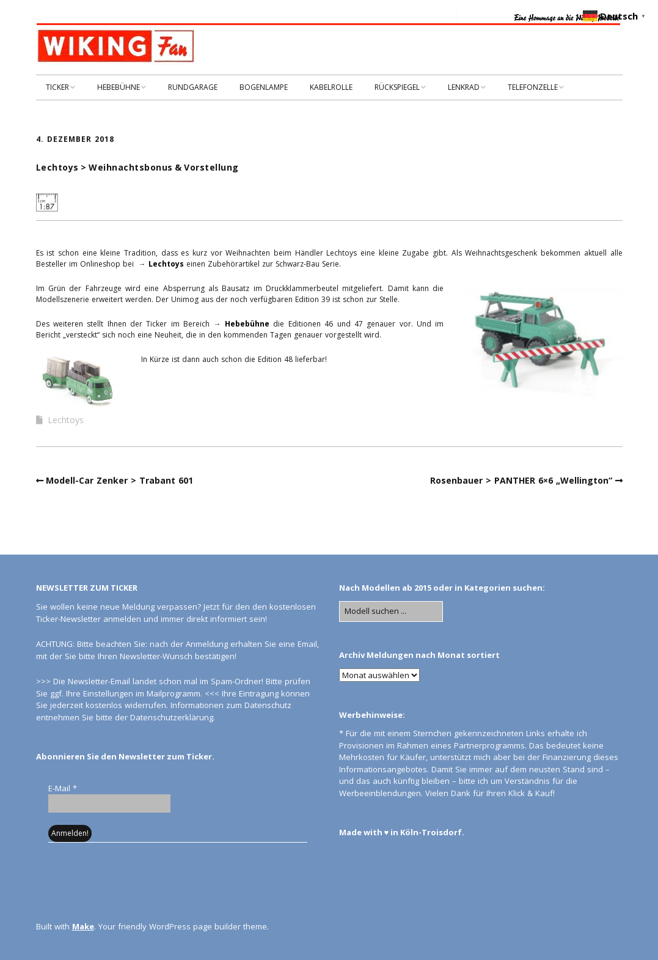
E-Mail (62, 788)
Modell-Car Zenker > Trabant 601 (119, 480)
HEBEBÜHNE (118, 87)
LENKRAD (464, 87)
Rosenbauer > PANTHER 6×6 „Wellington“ (521, 480)
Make (83, 926)
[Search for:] (391, 611)
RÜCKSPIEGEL (397, 87)
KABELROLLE (331, 87)
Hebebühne (247, 324)
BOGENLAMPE (263, 87)
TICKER (57, 87)
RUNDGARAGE (193, 87)
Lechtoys (166, 264)
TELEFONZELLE (533, 87)
